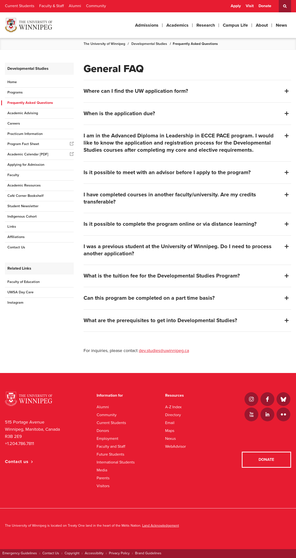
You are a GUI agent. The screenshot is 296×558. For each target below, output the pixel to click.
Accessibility (94, 553)
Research (205, 25)
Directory (173, 414)
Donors (103, 430)
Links (11, 226)
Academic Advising (22, 113)
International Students (116, 462)
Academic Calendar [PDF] (27, 154)
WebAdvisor (175, 446)
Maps (169, 430)
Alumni (75, 5)
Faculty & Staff (51, 5)
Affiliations (16, 237)
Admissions (146, 25)
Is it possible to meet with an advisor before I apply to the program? (167, 172)
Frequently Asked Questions (30, 103)
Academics (177, 25)
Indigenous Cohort (22, 216)
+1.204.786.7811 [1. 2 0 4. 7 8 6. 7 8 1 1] (19, 443)
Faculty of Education (23, 282)
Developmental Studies (149, 44)
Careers (13, 123)
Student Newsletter (22, 206)
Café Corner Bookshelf (25, 196)
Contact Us (16, 247)
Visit (250, 5)
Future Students (110, 454)
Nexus (170, 438)
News (281, 25)
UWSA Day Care (21, 292)
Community (96, 5)
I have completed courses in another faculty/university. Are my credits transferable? (170, 198)
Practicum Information (25, 134)
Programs (15, 92)
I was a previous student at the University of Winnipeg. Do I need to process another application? (178, 250)
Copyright (72, 553)
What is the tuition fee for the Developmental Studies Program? (162, 276)
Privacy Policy (119, 553)
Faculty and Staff (111, 446)
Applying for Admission (25, 165)
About (262, 25)
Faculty (13, 175)
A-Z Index (173, 407)
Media (102, 470)
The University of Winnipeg (104, 44)
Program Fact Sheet (23, 144)
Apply (236, 5)
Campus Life (235, 25)
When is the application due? (119, 113)
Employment (107, 438)
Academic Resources (24, 185)
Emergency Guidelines (19, 553)
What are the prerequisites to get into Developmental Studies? (160, 320)
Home (12, 82)
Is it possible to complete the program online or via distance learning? (170, 224)
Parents (103, 478)
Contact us (17, 461)
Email (169, 422)
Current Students (19, 5)
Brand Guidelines (148, 553)
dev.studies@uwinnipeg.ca (164, 350)
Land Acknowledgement (160, 525)
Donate (265, 5)
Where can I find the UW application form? (136, 91)
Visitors (103, 486)
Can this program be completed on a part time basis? (149, 298)
